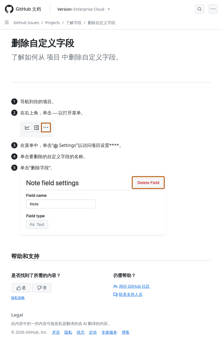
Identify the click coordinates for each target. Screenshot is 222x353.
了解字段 (73, 22)
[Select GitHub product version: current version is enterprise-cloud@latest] (83, 9)
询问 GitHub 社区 (131, 286)
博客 (126, 332)
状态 (81, 332)
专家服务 (109, 332)
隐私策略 (18, 297)
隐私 (68, 332)
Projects (52, 22)
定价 (93, 332)
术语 (56, 332)
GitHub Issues (26, 22)
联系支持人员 (127, 294)
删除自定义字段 (101, 22)
